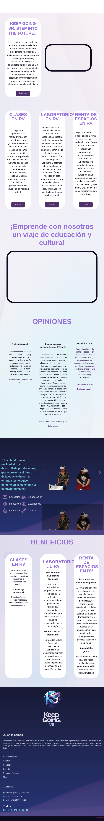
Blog (5, 777)
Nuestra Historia (10, 757)
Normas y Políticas (11, 773)
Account (6, 761)
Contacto (7, 765)
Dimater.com (99, 818)
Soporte (6, 769)
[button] (44, 472)
